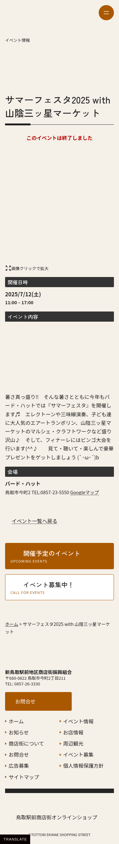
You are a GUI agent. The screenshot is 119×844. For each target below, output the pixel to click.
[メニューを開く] (106, 12)
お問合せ (25, 701)
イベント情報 (17, 40)
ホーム (11, 624)
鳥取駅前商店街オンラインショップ (56, 817)
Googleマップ (84, 492)
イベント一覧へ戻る (34, 521)
